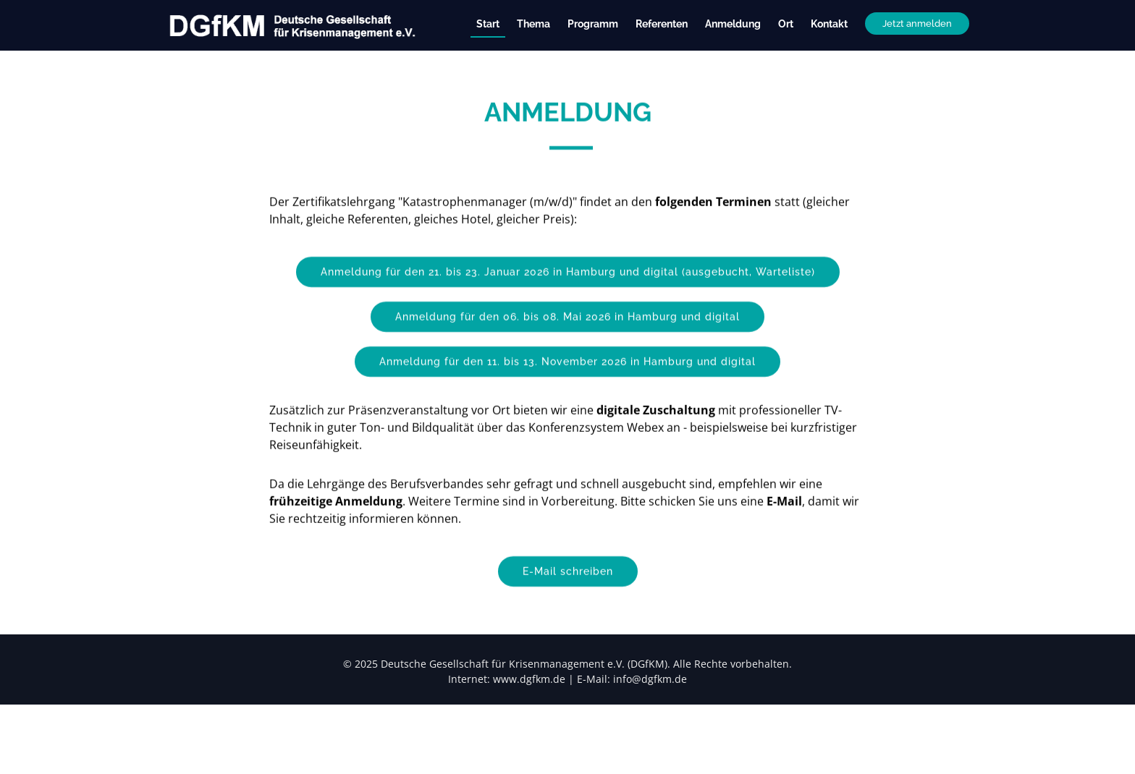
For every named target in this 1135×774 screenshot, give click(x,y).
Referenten (662, 24)
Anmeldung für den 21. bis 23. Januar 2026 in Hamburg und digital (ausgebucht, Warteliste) (568, 295)
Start (487, 24)
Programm (593, 24)
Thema (533, 24)
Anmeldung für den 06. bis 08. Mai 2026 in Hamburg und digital (567, 340)
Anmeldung (733, 24)
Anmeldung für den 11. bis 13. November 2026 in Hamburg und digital (567, 385)
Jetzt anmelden (917, 23)
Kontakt (829, 24)
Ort (785, 24)
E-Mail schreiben (568, 594)
